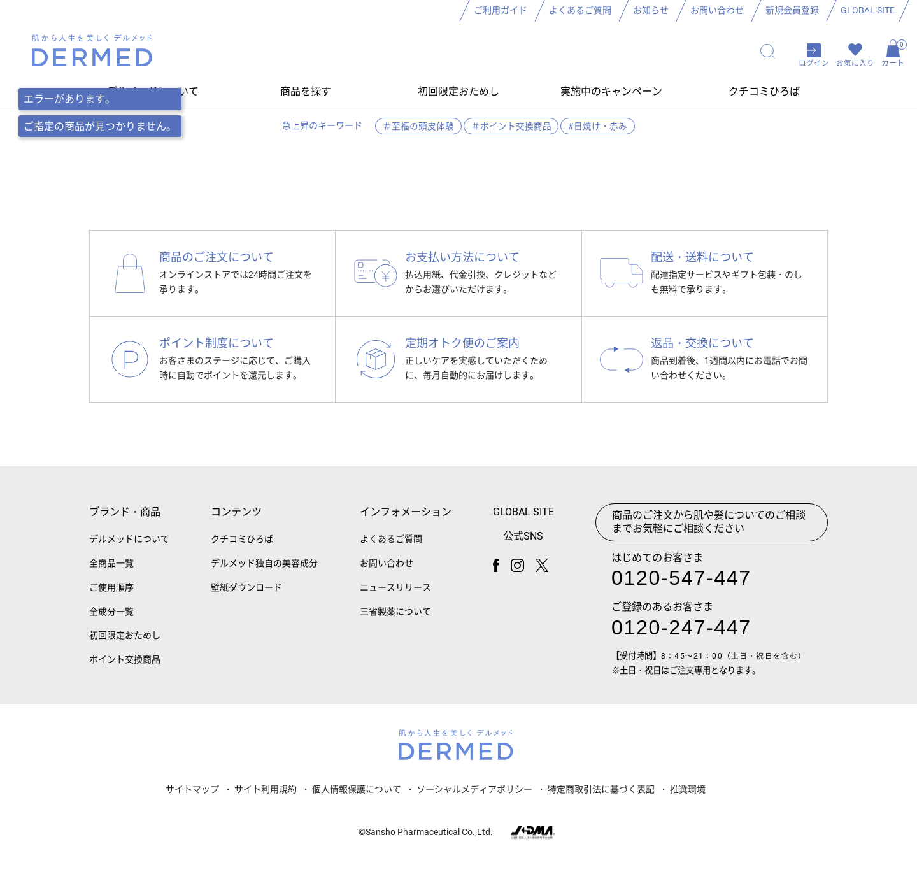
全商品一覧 (111, 571)
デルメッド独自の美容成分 (264, 571)
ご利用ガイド (500, 10)
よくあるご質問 (580, 10)
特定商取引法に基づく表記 (601, 796)
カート (892, 55)
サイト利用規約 (265, 796)
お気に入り (855, 65)
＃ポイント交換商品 (511, 129)
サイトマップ (192, 796)
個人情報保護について (356, 796)
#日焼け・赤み (598, 129)
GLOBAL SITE (868, 10)
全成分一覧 (111, 619)
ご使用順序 (111, 595)
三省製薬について (395, 619)
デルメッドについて (129, 547)
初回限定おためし (458, 94)
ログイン (814, 65)
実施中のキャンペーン (611, 94)
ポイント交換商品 (124, 668)
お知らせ (651, 10)
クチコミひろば (764, 94)
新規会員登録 (792, 10)
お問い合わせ (717, 10)
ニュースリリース (395, 595)
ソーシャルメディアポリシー (474, 796)
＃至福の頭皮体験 (417, 129)
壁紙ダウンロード (246, 595)
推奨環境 (688, 796)
